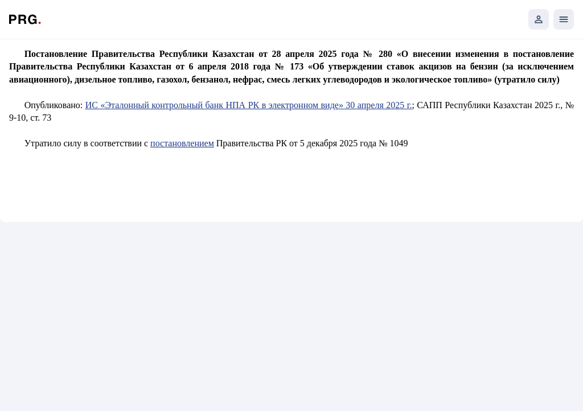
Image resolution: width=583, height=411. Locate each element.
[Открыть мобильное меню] (563, 19)
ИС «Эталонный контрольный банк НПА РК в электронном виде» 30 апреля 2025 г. (248, 105)
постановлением (182, 143)
